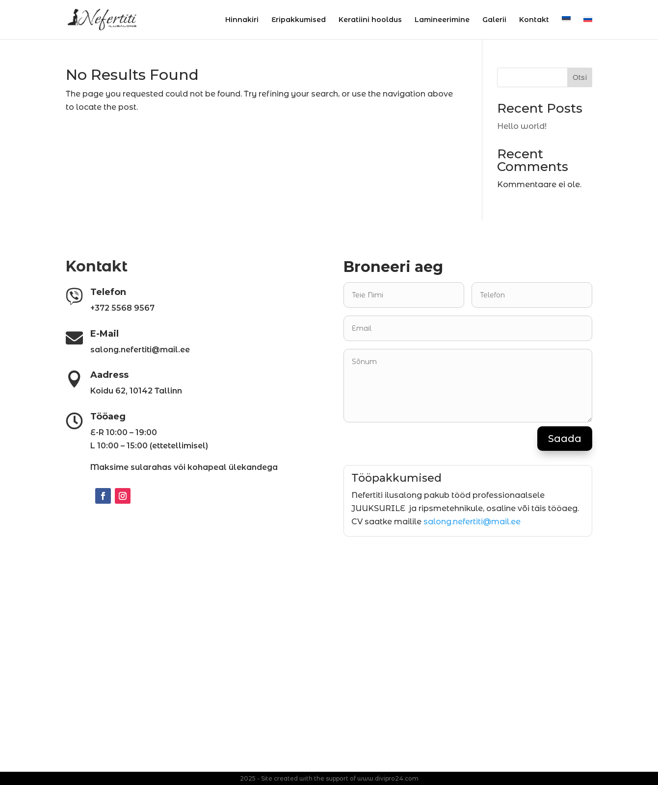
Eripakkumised (298, 20)
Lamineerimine (442, 20)
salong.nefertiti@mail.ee (472, 521)
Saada (564, 438)
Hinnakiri (242, 20)
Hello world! (522, 126)
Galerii (494, 20)
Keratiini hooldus (370, 20)
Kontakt (534, 20)
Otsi (580, 77)
